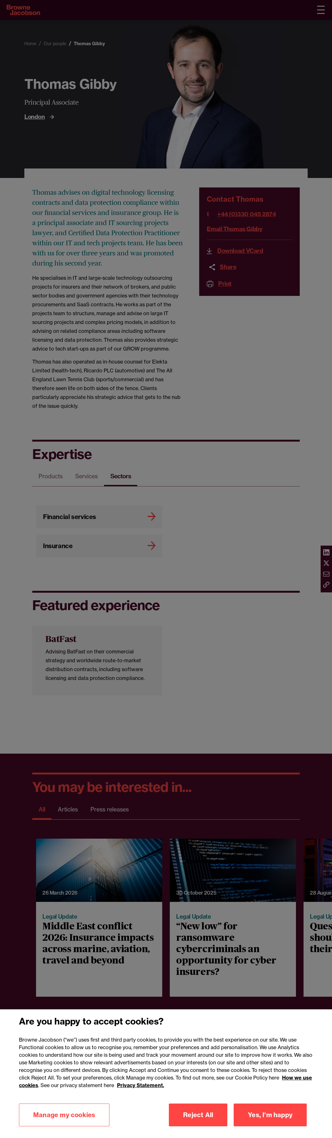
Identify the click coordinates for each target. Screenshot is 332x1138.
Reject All (198, 1121)
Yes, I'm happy (270, 1121)
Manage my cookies (64, 1121)
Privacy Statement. (140, 1092)
